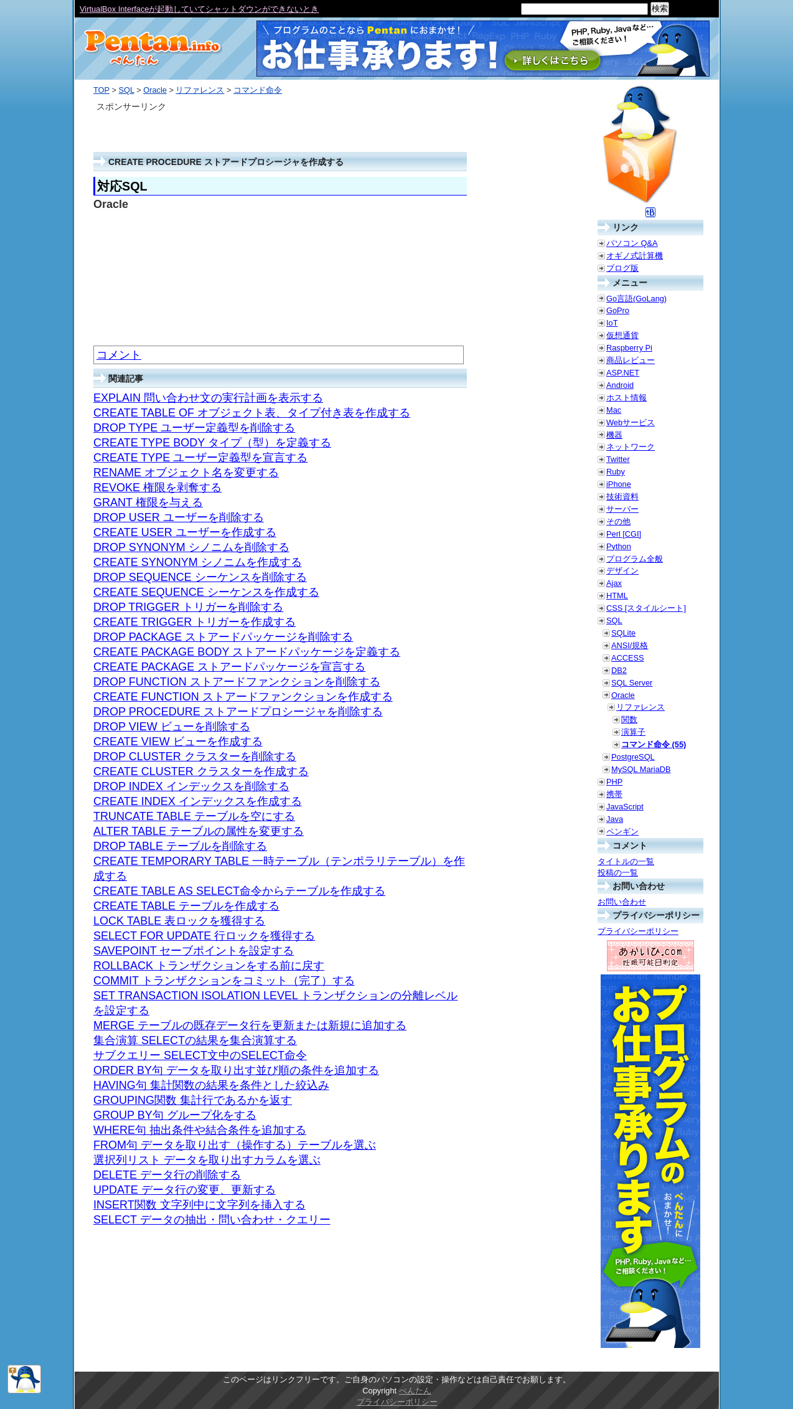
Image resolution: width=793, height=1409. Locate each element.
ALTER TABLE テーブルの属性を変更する (198, 831)
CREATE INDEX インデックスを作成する (197, 801)
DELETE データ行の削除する (167, 1175)
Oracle (155, 90)
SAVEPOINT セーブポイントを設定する (193, 951)
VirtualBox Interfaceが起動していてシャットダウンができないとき (199, 9)
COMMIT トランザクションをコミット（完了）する (224, 980)
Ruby (615, 471)
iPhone (618, 484)
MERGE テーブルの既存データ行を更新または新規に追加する (249, 1025)
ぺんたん (415, 1390)
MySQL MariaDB (641, 769)
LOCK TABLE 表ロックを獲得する (179, 921)
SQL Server (631, 682)
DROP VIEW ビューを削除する (171, 726)
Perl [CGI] (623, 534)
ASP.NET (622, 372)
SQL (126, 90)
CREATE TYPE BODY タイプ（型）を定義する (212, 442)
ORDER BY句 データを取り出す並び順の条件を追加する (236, 1070)
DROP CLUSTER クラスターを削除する (194, 756)
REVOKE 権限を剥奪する (157, 487)
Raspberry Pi (629, 347)
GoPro (617, 310)
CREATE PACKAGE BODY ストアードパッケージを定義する (246, 652)
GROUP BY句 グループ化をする (174, 1115)
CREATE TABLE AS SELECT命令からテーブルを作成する (239, 891)
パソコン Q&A (632, 243)
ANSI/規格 (629, 645)
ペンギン (622, 831)
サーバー (622, 509)
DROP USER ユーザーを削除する (178, 517)
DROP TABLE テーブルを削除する (180, 846)
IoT (612, 323)
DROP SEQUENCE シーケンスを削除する (200, 577)
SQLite (623, 633)
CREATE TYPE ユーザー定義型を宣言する (200, 457)
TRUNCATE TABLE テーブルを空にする (194, 816)
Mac (613, 410)
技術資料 (622, 496)
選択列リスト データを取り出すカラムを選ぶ (207, 1160)
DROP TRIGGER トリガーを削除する (188, 607)
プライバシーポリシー (638, 931)
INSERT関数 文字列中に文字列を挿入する (199, 1205)
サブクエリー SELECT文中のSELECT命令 (200, 1055)
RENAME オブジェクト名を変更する (186, 472)
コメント (118, 355)
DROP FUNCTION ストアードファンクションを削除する (236, 682)
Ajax (614, 583)
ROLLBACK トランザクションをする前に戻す (208, 965)
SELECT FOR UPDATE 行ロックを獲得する (204, 936)
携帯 (614, 794)
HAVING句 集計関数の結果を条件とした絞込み (211, 1085)
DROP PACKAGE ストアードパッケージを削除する (223, 637)
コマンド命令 (257, 90)
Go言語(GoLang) (636, 298)
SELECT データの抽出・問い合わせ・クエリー (212, 1219)
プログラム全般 (634, 558)
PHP (614, 781)
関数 (629, 719)
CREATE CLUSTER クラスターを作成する (201, 771)
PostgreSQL (633, 756)
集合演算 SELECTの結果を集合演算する (195, 1040)
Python (618, 546)
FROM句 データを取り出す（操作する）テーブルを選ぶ (234, 1145)
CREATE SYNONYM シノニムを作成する (197, 562)
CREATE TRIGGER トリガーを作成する (194, 622)
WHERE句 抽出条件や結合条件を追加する (199, 1130)
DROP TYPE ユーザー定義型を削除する (194, 428)
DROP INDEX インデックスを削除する (191, 786)
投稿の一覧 (618, 872)
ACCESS (627, 657)
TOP (101, 90)
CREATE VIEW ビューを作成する (178, 741)
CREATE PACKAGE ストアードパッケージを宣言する (229, 667)
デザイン (622, 570)
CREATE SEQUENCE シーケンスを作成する (206, 592)
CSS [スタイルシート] (646, 608)
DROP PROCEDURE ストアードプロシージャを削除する (238, 711)
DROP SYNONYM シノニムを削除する (191, 547)
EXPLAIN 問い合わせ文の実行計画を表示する (208, 398)
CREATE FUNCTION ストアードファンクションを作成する (243, 696)
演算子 (633, 732)
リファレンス (200, 90)
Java (614, 819)
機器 (614, 435)
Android (620, 385)
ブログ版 (622, 268)
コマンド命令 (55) (653, 744)
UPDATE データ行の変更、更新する (184, 1190)
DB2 (619, 670)
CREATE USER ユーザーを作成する (184, 532)
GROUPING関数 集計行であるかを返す (192, 1100)
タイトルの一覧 (626, 861)
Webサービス (630, 422)
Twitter (618, 459)
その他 (618, 521)
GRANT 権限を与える (148, 502)
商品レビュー (630, 360)
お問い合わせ (622, 902)
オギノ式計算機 (634, 255)
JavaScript (625, 806)
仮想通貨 (622, 335)
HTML (617, 595)
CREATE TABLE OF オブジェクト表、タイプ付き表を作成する (251, 413)
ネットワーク (630, 446)
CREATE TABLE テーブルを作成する (186, 906)
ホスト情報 (626, 397)
